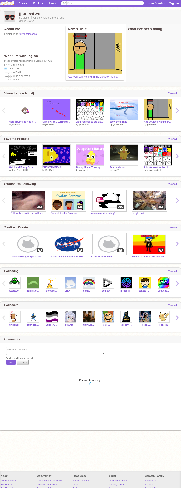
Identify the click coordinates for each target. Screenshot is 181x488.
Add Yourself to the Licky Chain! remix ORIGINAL (158, 167)
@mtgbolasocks (28, 33)
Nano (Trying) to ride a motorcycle (23, 121)
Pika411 (117, 170)
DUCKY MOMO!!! (51, 167)
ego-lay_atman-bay (126, 325)
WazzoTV (144, 291)
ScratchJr (150, 484)
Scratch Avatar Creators (64, 213)
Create (23, 3)
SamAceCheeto (89, 325)
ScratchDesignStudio (52, 291)
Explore (38, 3)
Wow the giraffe (118, 121)
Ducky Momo (117, 167)
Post (10, 362)
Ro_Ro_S (50, 170)
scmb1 (86, 291)
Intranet (69, 325)
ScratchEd (150, 480)
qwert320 (14, 291)
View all (172, 93)
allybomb (14, 325)
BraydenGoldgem (33, 325)
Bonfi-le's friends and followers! (149, 256)
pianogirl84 (84, 170)
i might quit (138, 213)
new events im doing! (103, 213)
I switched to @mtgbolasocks (27, 256)
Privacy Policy (117, 484)
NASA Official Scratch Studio (67, 256)
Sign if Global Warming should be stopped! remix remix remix (56, 121)
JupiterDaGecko (52, 325)
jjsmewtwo (16, 124)
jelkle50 (106, 325)
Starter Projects (81, 480)
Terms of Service (118, 480)
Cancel (23, 362)
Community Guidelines (49, 480)
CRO (67, 291)
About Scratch (9, 480)
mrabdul (125, 291)
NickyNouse (33, 291)
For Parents (7, 484)
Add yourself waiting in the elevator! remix (93, 76)
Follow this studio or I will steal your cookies (28, 213)
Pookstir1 (163, 325)
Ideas (52, 3)
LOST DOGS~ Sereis (102, 256)
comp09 (106, 291)
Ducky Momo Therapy (88, 167)
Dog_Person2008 (20, 170)
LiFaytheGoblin (164, 291)
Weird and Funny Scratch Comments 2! (23, 167)
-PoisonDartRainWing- (145, 325)
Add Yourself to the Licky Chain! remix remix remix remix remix (90, 121)
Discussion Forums (47, 484)
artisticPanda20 (154, 170)
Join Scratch (156, 3)
